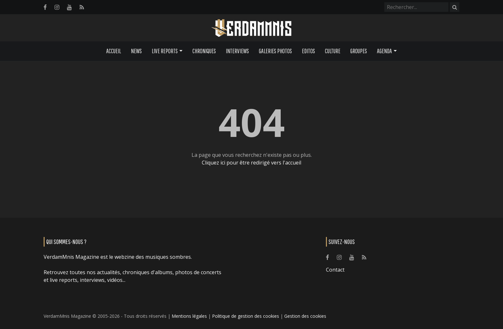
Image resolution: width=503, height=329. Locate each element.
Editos (308, 51)
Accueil (113, 51)
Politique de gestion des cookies (245, 316)
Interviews (237, 51)
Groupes (358, 51)
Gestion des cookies (305, 316)
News (136, 51)
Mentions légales (189, 316)
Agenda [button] (384, 51)
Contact (335, 269)
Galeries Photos (275, 51)
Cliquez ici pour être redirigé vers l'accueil (251, 162)
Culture (332, 51)
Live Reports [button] (165, 51)
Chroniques (204, 51)
